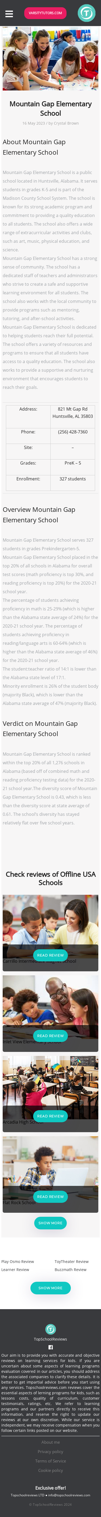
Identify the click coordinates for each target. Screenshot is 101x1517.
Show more (50, 1223)
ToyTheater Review (72, 1261)
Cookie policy (50, 1470)
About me (50, 1442)
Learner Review (15, 1269)
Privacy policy (50, 1451)
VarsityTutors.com (45, 13)
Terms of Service (50, 1461)
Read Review (50, 955)
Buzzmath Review (70, 1269)
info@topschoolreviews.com (69, 1495)
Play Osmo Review (17, 1261)
